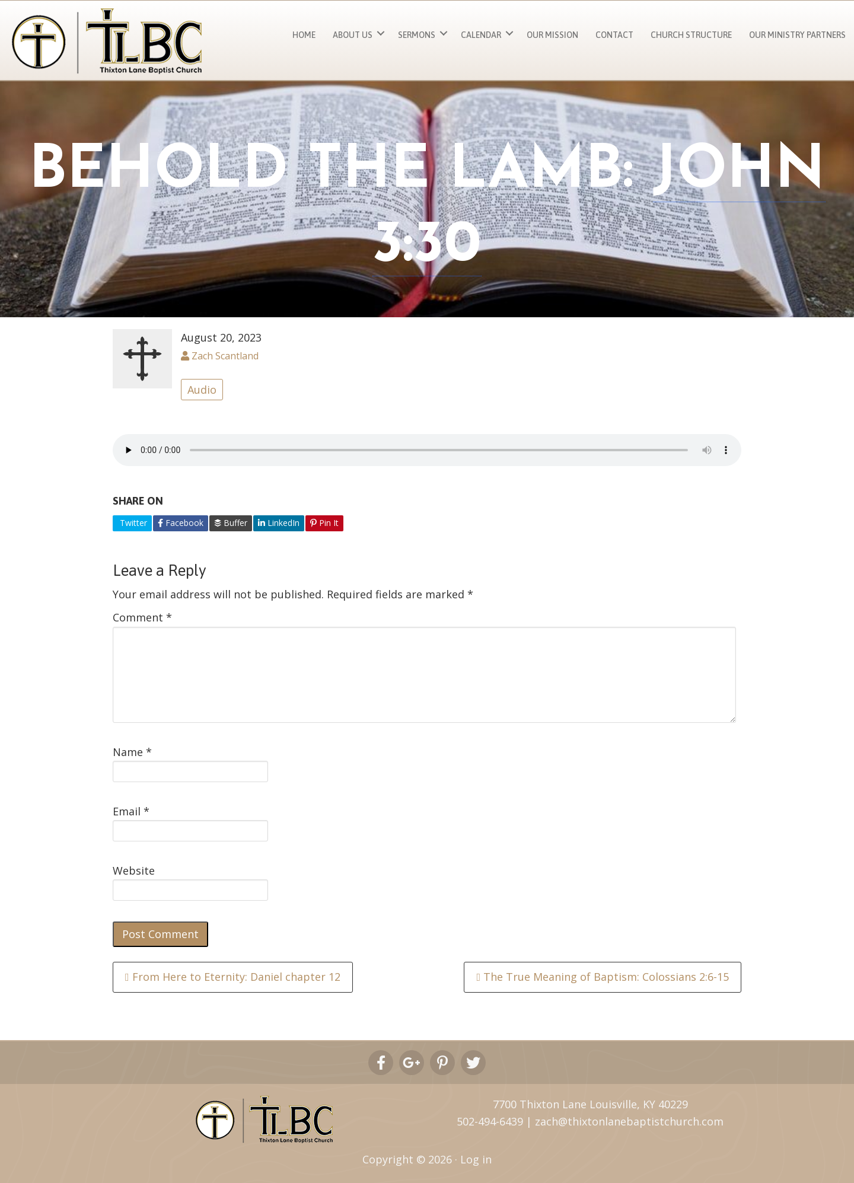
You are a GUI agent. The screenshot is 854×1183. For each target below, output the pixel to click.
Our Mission (552, 35)
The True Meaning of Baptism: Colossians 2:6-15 (602, 977)
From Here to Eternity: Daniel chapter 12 (232, 977)
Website (134, 870)
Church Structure (691, 35)
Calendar (481, 35)
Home (304, 35)
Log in (476, 1159)
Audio (201, 389)
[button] (380, 33)
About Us (352, 35)
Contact (614, 35)
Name (132, 752)
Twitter (132, 522)
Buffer (230, 522)
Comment (142, 617)
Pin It (324, 522)
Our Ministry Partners (797, 35)
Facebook (180, 522)
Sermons (416, 35)
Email (131, 811)
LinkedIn (278, 522)
